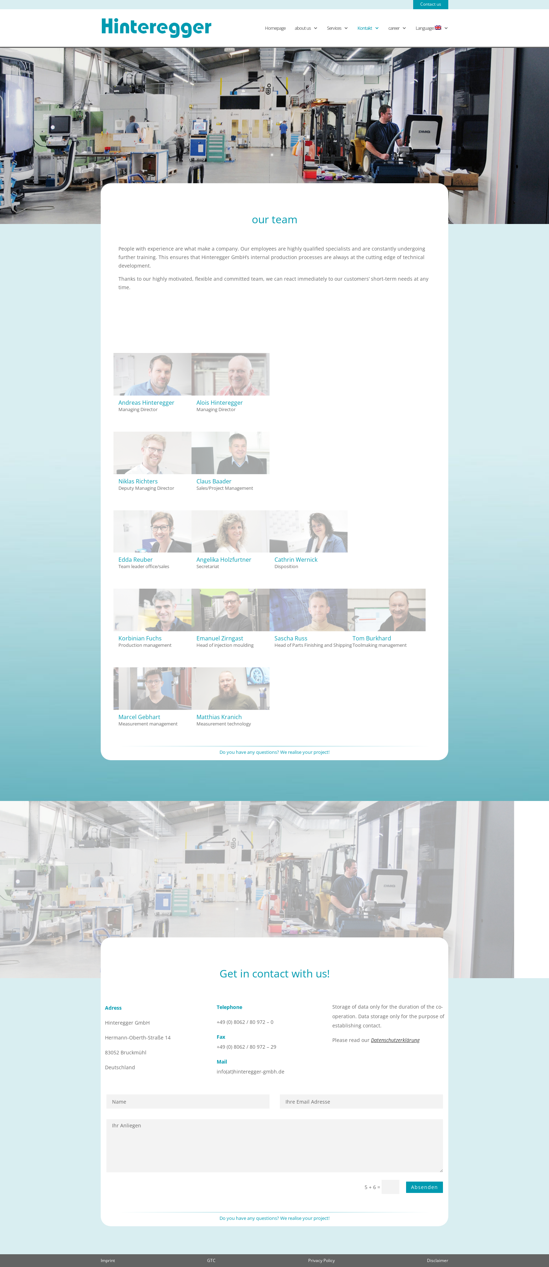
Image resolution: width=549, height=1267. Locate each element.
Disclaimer (437, 1260)
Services (334, 28)
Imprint (108, 1260)
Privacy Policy (321, 1260)
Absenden (424, 1187)
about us (303, 28)
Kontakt (364, 28)
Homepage (275, 28)
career (393, 28)
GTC (211, 1260)
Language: (428, 28)
